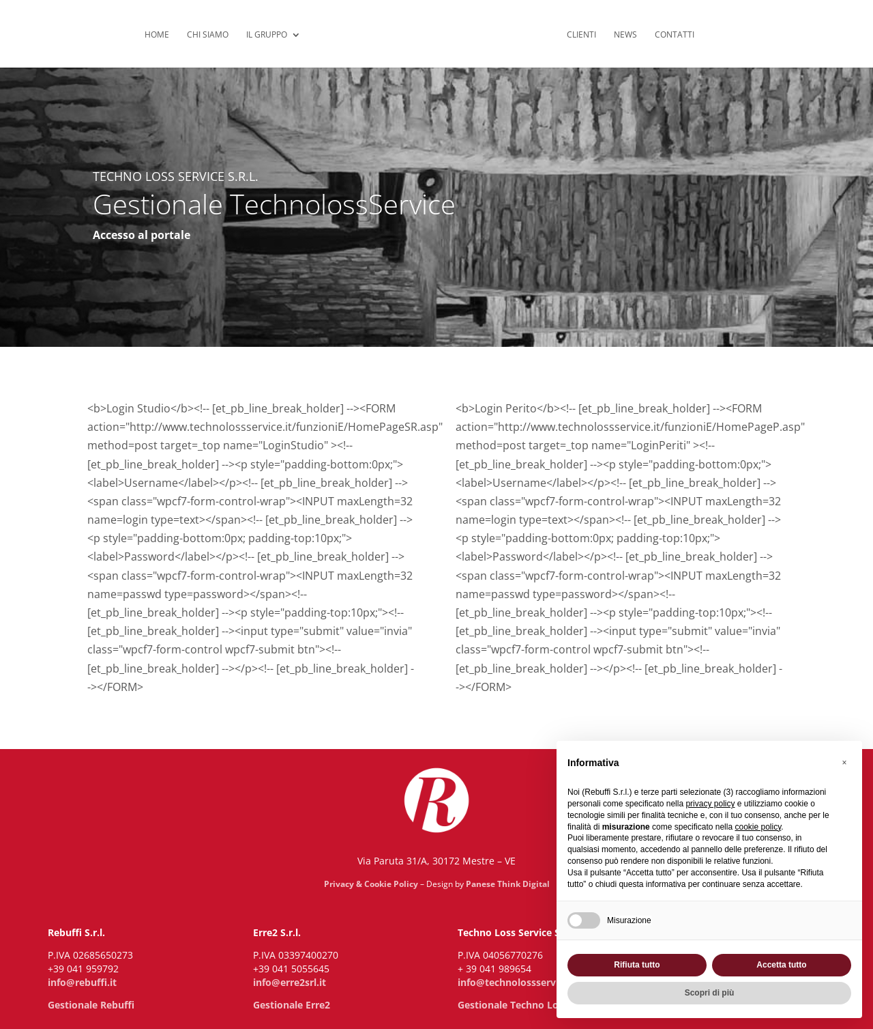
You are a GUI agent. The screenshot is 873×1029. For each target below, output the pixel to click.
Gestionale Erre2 (291, 1004)
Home (157, 35)
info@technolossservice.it (518, 982)
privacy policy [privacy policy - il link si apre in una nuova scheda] (710, 803)
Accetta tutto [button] (781, 965)
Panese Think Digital (508, 884)
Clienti (581, 35)
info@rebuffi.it (82, 982)
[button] (844, 763)
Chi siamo (207, 35)
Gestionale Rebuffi (91, 1004)
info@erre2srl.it (289, 982)
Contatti (674, 35)
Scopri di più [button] (710, 993)
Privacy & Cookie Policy (371, 884)
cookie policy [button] (758, 827)
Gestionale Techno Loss (513, 1004)
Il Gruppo (266, 35)
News (625, 35)
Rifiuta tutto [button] (637, 965)
